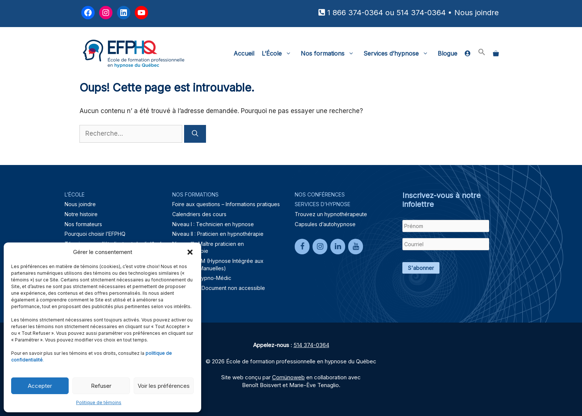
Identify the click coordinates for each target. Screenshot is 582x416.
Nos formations (330, 53)
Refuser (101, 385)
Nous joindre (476, 12)
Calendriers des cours (199, 214)
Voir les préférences (164, 385)
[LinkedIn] (337, 246)
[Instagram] (320, 246)
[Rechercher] (195, 134)
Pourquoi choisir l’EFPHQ (95, 234)
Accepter (40, 385)
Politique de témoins (98, 402)
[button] (190, 252)
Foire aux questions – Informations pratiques (226, 204)
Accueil (243, 53)
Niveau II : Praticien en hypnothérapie (218, 234)
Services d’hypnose (398, 53)
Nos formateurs (83, 224)
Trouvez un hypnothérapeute (331, 214)
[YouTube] (355, 246)
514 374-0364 (421, 12)
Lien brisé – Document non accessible (218, 288)
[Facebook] (302, 246)
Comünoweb (288, 377)
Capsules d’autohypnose (325, 224)
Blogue (447, 53)
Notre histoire (81, 214)
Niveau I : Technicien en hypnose (213, 224)
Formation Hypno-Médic (201, 278)
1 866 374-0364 (355, 12)
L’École (279, 53)
